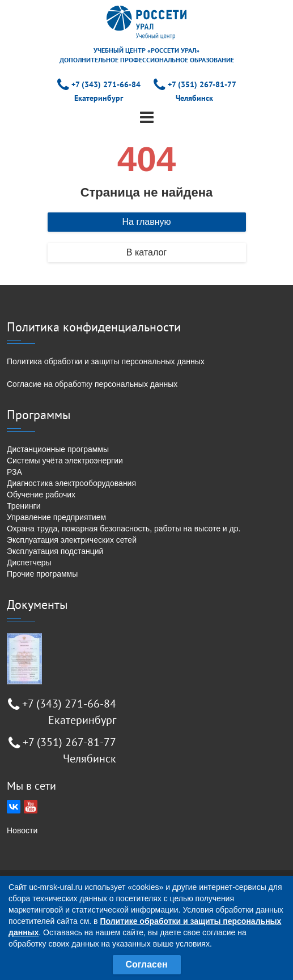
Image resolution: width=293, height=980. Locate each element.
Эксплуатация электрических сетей (72, 539)
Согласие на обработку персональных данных (92, 384)
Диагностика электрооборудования (71, 483)
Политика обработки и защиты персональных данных (106, 361)
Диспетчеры (29, 562)
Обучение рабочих (41, 494)
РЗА (14, 471)
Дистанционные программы (58, 449)
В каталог (146, 252)
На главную (146, 222)
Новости (22, 830)
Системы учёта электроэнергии (65, 460)
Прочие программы (42, 573)
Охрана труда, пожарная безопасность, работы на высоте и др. (123, 528)
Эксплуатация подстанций (55, 551)
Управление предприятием (56, 517)
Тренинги (24, 505)
